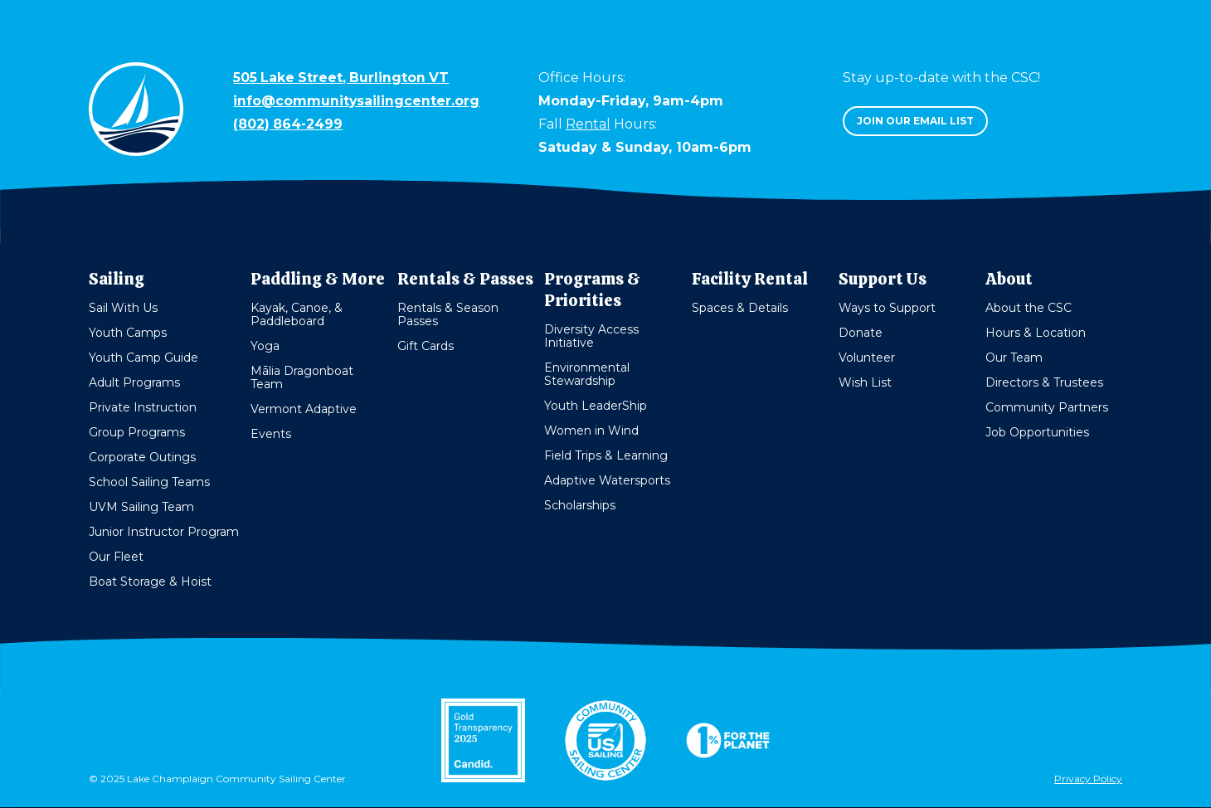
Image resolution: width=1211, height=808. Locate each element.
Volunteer (867, 357)
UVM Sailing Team (141, 506)
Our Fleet (116, 556)
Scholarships (579, 505)
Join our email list (915, 120)
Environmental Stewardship (587, 374)
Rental (588, 124)
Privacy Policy (1088, 782)
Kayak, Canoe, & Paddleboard (296, 314)
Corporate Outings (142, 457)
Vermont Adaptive (303, 409)
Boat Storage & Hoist (150, 581)
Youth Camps (128, 332)
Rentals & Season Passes (448, 314)
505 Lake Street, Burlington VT (342, 77)
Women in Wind (591, 430)
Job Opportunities (1037, 432)
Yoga (265, 345)
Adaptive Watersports (607, 480)
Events (270, 433)
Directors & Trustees (1044, 382)
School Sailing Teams (149, 482)
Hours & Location (1035, 332)
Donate (861, 332)
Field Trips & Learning (606, 455)
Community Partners (1046, 407)
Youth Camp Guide (143, 357)
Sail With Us (123, 307)
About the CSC (1028, 307)
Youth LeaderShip (595, 405)
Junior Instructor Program (164, 531)
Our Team (1014, 357)
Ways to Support (887, 307)
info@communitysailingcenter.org (356, 101)
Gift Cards (425, 345)
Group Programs (137, 432)
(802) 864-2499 (288, 124)
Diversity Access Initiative (591, 336)
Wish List (865, 382)
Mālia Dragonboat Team (301, 377)
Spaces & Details (740, 307)
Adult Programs (134, 382)
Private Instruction (143, 407)
